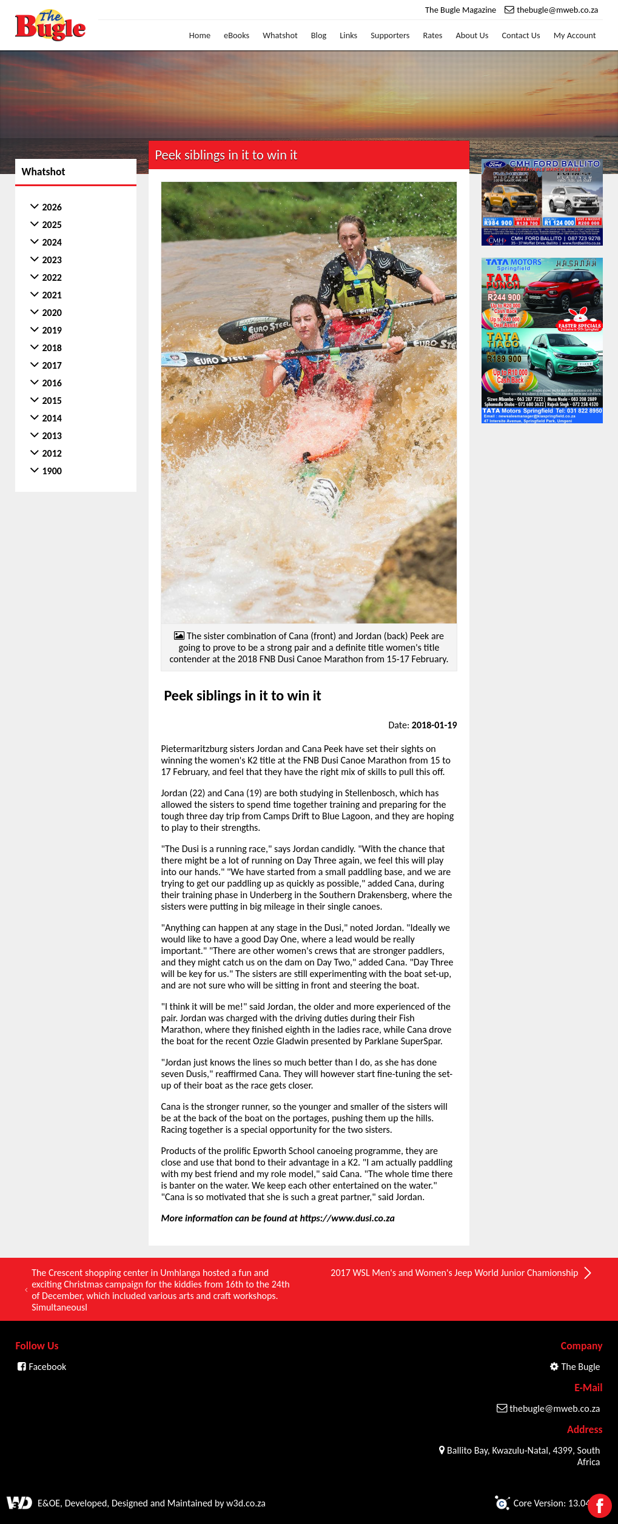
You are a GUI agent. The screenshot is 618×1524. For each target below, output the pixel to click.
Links (348, 35)
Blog (319, 35)
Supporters (390, 35)
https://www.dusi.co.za (347, 1218)
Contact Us (521, 35)
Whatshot (280, 35)
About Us (471, 35)
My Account (575, 35)
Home (199, 35)
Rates (432, 35)
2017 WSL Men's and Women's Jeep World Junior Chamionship (462, 1273)
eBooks (236, 35)
